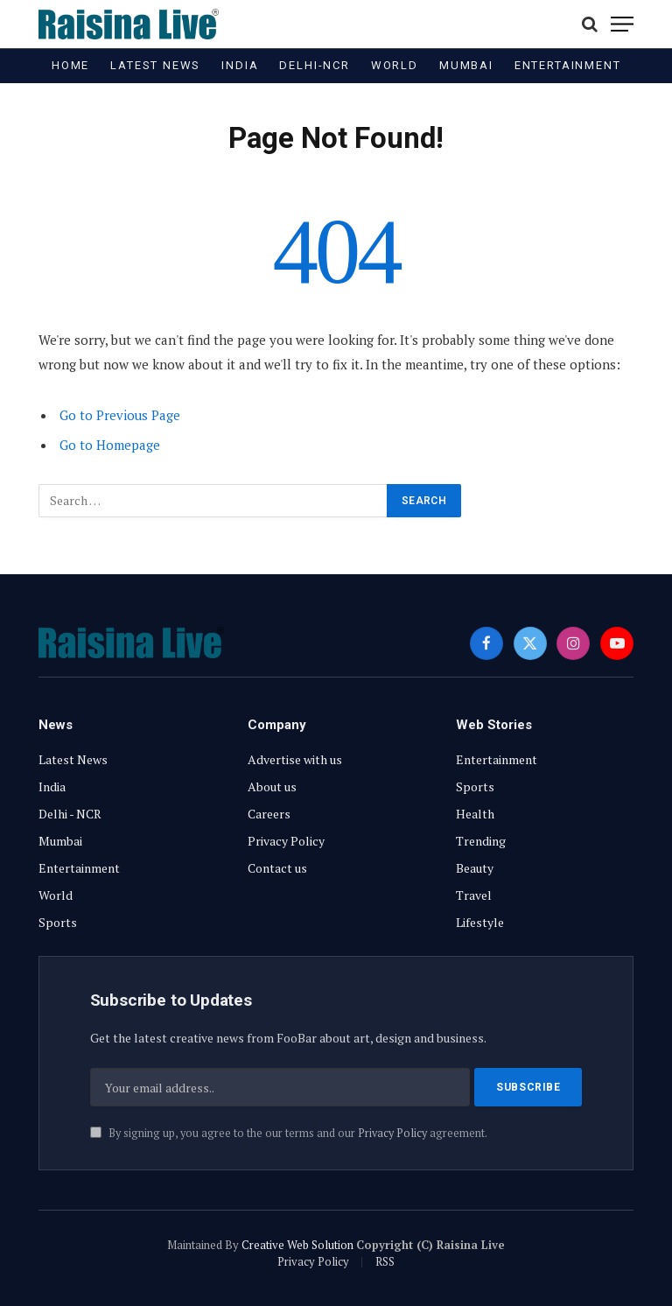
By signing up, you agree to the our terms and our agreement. (288, 1134)
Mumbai (466, 65)
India (239, 65)
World (394, 65)
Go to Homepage (110, 444)
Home (70, 65)
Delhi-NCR (314, 65)
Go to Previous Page (120, 415)
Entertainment (567, 65)
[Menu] (622, 24)
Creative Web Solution (298, 1245)
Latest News (155, 65)
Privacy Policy (392, 1134)
